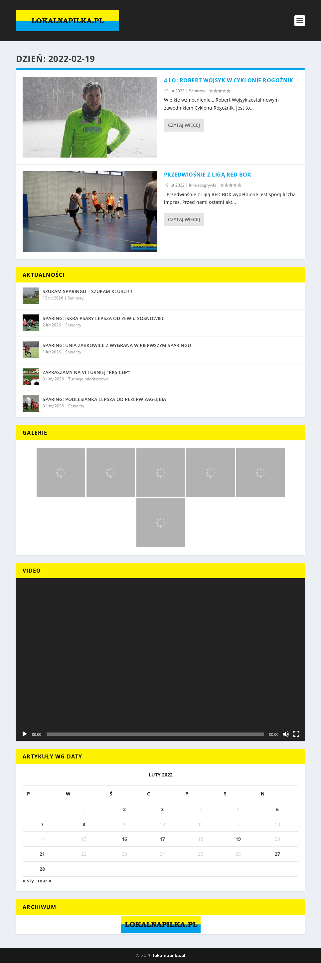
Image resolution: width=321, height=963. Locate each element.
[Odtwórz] (24, 734)
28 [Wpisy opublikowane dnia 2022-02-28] (42, 869)
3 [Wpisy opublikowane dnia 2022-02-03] (162, 809)
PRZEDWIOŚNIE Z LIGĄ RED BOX (207, 174)
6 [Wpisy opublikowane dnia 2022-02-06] (277, 809)
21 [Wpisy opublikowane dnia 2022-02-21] (42, 854)
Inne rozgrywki (202, 185)
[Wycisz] (285, 734)
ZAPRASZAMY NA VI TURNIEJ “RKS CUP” (86, 372)
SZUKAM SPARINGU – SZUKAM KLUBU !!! (87, 291)
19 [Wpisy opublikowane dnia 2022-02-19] (238, 839)
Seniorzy (197, 91)
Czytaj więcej (184, 125)
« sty (28, 880)
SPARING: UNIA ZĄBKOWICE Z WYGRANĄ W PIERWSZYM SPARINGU (117, 345)
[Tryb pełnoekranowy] (296, 734)
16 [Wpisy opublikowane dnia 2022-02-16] (124, 839)
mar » (45, 880)
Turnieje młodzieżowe (88, 379)
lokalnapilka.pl (169, 955)
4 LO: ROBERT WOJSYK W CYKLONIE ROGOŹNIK (228, 80)
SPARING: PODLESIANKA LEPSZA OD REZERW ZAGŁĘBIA (104, 399)
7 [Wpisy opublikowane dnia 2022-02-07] (42, 824)
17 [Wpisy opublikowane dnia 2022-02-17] (162, 839)
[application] (160, 659)
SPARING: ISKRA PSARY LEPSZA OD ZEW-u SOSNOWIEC (104, 318)
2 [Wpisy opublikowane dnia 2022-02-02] (124, 809)
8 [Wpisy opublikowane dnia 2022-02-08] (83, 824)
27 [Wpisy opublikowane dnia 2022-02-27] (277, 854)
